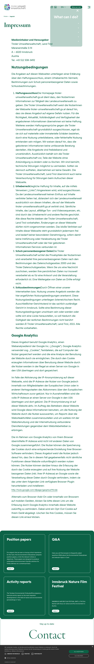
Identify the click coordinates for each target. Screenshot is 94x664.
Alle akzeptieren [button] (79, 651)
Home (6, 16)
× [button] (92, 646)
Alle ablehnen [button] (79, 655)
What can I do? (76, 8)
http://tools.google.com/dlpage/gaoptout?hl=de (38, 489)
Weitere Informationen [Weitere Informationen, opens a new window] (18, 651)
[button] (63, 7)
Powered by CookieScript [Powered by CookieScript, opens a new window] (10, 662)
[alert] (47, 654)
